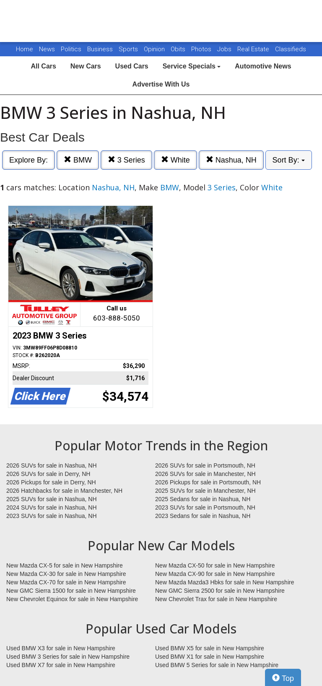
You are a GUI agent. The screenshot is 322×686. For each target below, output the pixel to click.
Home (24, 49)
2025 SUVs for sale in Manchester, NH (205, 490)
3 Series (126, 159)
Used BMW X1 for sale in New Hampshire (209, 656)
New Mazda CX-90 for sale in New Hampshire (215, 573)
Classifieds (290, 49)
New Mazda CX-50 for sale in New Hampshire (215, 565)
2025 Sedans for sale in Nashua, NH (202, 499)
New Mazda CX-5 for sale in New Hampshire (64, 565)
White (175, 159)
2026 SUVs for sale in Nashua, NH (51, 465)
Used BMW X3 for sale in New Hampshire (60, 648)
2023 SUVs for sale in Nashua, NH (51, 516)
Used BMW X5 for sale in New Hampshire (209, 648)
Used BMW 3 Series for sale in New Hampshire (68, 656)
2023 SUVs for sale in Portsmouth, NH (205, 507)
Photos (202, 49)
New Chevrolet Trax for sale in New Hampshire (216, 599)
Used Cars (131, 66)
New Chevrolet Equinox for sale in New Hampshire (72, 599)
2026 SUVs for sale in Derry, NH (48, 473)
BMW (78, 159)
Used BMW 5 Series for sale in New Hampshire (216, 665)
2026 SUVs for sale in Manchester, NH (205, 473)
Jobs (225, 49)
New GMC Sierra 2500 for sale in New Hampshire (220, 590)
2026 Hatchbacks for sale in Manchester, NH (64, 490)
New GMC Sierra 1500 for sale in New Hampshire (71, 590)
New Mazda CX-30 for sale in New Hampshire (66, 573)
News (47, 49)
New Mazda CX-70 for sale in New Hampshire (66, 582)
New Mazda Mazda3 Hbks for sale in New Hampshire (224, 582)
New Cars (85, 66)
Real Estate (254, 49)
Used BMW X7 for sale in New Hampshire (60, 665)
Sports (129, 49)
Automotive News (263, 66)
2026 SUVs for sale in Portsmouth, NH (205, 465)
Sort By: (289, 160)
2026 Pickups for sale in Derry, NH (51, 482)
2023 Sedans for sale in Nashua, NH (202, 516)
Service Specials (192, 66)
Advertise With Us (161, 84)
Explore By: (28, 160)
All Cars (43, 66)
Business (100, 49)
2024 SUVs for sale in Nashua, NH (51, 507)
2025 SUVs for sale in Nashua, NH (51, 499)
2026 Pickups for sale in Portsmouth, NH (208, 482)
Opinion (155, 49)
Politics (71, 49)
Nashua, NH (231, 159)
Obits (179, 49)
